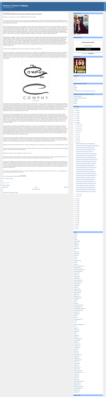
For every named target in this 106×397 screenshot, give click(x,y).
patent (75, 351)
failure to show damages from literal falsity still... (85, 147)
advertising (76, 241)
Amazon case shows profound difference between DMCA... (87, 145)
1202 (75, 235)
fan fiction (76, 312)
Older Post (66, 187)
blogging (75, 251)
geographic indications (78, 324)
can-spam (76, 255)
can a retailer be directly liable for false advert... (85, 169)
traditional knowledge (78, 386)
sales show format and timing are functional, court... (86, 181)
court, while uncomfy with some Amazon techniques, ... (87, 153)
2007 (76, 220)
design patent (76, 292)
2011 (76, 212)
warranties (76, 391)
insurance (76, 329)
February (78, 194)
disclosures (76, 296)
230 (74, 237)
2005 (76, 224)
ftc (74, 320)
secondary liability (77, 372)
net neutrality (76, 347)
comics (75, 264)
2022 (76, 116)
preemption (76, 358)
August (77, 132)
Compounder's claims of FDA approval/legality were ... (86, 175)
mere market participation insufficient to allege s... (85, 165)
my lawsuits (76, 343)
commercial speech (77, 265)
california (75, 253)
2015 (76, 204)
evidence (75, 303)
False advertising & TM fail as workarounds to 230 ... (86, 183)
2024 (76, 112)
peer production (77, 354)
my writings (76, 345)
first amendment (77, 319)
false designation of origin (79, 308)
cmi (74, 262)
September (78, 130)
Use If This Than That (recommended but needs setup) (84, 90)
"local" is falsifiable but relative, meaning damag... (85, 185)
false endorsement (77, 310)
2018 (76, 198)
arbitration (76, 244)
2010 (76, 214)
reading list (76, 367)
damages (75, 285)
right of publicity (77, 370)
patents (75, 352)
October (78, 128)
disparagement (77, 297)
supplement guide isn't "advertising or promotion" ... (86, 177)
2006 (76, 222)
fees (74, 317)
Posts (76, 77)
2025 (76, 110)
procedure (76, 363)
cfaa (74, 257)
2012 (76, 210)
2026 (76, 108)
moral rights (76, 340)
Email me (75, 101)
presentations (76, 359)
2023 (76, 114)
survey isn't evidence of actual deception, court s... (86, 149)
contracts (75, 273)
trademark (11, 178)
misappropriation (77, 338)
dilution (75, 294)
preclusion (76, 356)
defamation (76, 289)
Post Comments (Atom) (13, 192)
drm (74, 301)
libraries (75, 336)
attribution (76, 248)
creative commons (77, 280)
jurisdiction (76, 335)
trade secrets (76, 382)
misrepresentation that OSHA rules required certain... (86, 167)
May (77, 138)
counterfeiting (76, 278)
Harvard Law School (78, 96)
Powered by (88, 53)
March (77, 142)
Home (36, 187)
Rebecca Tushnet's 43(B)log (15, 6)
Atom (75, 85)
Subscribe (88, 49)
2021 (76, 118)
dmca (75, 299)
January (78, 196)
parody (75, 349)
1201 (75, 234)
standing (75, 375)
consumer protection (78, 269)
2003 (76, 228)
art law (75, 246)
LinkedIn (75, 87)
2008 (76, 218)
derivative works (77, 290)
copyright (75, 276)
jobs (74, 333)
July (77, 134)
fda (74, 315)
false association (77, 306)
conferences (76, 267)
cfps (74, 258)
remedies (7, 178)
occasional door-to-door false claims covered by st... (86, 173)
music (75, 342)
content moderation (77, 271)
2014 (76, 206)
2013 (76, 208)
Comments (77, 79)
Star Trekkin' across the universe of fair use (84, 151)
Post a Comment (6, 185)
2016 (76, 202)
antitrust (75, 242)
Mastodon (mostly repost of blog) (80, 97)
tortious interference (78, 381)
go (74, 326)
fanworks (75, 313)
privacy (75, 361)
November (78, 126)
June (77, 136)
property (75, 365)
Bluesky (75, 103)
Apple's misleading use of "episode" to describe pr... (86, 155)
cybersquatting (77, 283)
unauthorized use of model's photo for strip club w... (86, 171)
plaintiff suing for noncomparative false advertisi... (85, 179)
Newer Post (5, 187)
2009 (76, 216)
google (75, 328)
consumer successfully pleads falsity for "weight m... (86, 163)
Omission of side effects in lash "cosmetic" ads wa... (86, 191)
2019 (76, 122)
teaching (75, 379)
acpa (75, 239)
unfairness (76, 390)
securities (75, 374)
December (78, 124)
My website (76, 99)
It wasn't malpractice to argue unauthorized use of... (86, 187)
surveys (75, 377)
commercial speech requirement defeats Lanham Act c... (87, 159)
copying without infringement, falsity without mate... (86, 189)
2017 (76, 200)
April (77, 140)
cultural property (77, 281)
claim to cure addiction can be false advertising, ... (86, 143)
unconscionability (77, 388)
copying (75, 274)
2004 (76, 226)
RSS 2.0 (75, 89)
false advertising (77, 304)
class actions (76, 260)
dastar (75, 287)
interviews (76, 331)
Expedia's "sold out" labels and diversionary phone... (86, 161)
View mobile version (36, 189)
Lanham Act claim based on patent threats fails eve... (86, 157)
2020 (76, 120)
